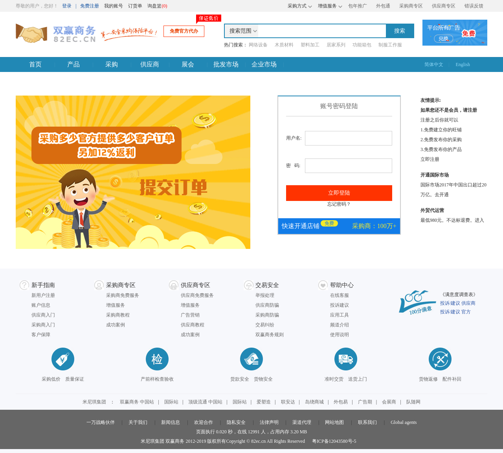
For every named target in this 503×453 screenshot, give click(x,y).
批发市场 (226, 64)
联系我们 (367, 422)
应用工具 (339, 315)
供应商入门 (43, 315)
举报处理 (264, 295)
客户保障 (40, 334)
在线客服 (339, 295)
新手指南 (43, 285)
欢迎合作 (203, 422)
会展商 (389, 402)
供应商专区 (443, 6)
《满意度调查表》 (459, 294)
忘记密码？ (339, 204)
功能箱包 (361, 45)
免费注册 (89, 6)
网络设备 (258, 45)
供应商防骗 (267, 305)
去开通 (442, 194)
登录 (67, 6)
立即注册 (429, 159)
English (462, 64)
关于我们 (138, 422)
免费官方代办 (184, 31)
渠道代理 (301, 422)
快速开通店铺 (300, 226)
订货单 (135, 6)
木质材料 (284, 45)
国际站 (171, 402)
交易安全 (267, 285)
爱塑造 (264, 402)
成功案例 (115, 325)
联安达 (288, 402)
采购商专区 (411, 6)
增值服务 (115, 305)
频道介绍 (339, 325)
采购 (111, 64)
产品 (73, 64)
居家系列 (336, 45)
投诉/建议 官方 (455, 312)
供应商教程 (192, 325)
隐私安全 (236, 422)
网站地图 (334, 422)
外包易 (341, 402)
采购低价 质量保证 (63, 379)
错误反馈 (473, 6)
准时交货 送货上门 (346, 379)
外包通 (383, 6)
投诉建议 (339, 305)
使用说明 (339, 334)
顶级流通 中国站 (205, 402)
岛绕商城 (314, 402)
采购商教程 (118, 315)
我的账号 (113, 6)
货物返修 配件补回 (440, 379)
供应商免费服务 (197, 295)
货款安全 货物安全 (251, 379)
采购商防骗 (267, 315)
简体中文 (433, 64)
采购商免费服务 (122, 295)
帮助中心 (342, 285)
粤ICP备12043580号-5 (334, 441)
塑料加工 (310, 45)
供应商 (149, 64)
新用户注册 (43, 295)
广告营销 (190, 315)
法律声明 (269, 422)
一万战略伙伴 (100, 422)
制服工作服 (390, 45)
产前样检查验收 (157, 379)
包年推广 (357, 6)
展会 (188, 64)
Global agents (404, 422)
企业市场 (264, 64)
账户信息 (40, 305)
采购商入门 (43, 325)
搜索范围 (240, 31)
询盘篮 (157, 6)
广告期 (365, 402)
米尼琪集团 (94, 402)
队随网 (413, 402)
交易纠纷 (264, 325)
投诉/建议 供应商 (457, 303)
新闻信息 (170, 422)
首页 (35, 64)
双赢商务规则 (269, 334)
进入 (479, 220)
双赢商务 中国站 (137, 402)
